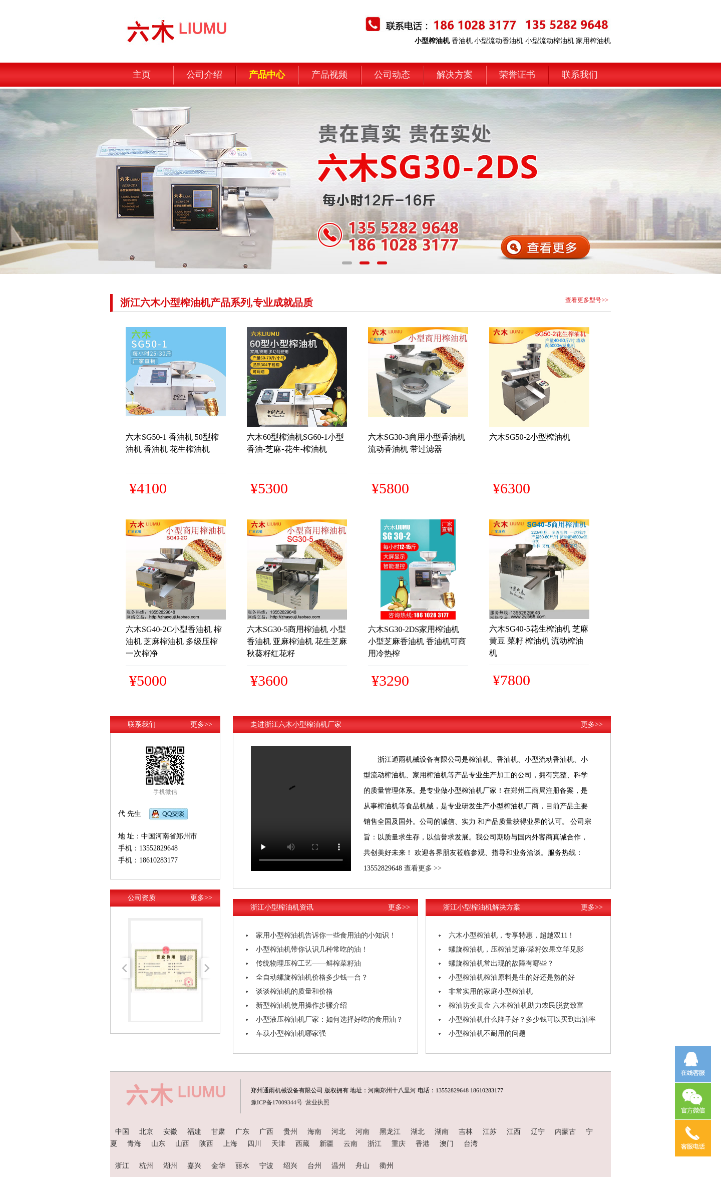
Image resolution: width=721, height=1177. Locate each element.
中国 (122, 1131)
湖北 (418, 1131)
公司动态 (392, 75)
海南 (314, 1131)
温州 (338, 1165)
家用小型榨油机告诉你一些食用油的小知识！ (326, 935)
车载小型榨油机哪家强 (291, 1033)
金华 (218, 1165)
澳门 (447, 1143)
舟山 (362, 1165)
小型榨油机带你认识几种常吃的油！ (312, 949)
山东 (158, 1143)
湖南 (442, 1131)
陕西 (206, 1143)
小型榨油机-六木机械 (153, 21)
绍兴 (290, 1165)
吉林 (466, 1131)
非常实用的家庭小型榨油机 (491, 991)
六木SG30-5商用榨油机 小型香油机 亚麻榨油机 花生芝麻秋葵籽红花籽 (297, 641)
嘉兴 (194, 1165)
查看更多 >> (423, 868)
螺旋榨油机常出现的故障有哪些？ (501, 963)
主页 (142, 75)
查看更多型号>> (586, 300)
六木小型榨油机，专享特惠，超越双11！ (511, 935)
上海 (230, 1143)
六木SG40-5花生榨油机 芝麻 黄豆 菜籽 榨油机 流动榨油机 (538, 641)
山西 (182, 1143)
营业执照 (317, 1102)
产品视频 (329, 75)
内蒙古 (565, 1131)
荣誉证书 (517, 75)
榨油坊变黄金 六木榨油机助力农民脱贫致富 (516, 1005)
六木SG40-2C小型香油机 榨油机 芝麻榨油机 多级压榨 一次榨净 (174, 641)
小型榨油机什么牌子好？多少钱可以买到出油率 (522, 1019)
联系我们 (580, 75)
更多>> (201, 724)
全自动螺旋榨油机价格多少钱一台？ (312, 977)
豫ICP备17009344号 (276, 1102)
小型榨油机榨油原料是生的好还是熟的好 (512, 977)
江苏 (490, 1131)
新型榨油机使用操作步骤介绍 (301, 1005)
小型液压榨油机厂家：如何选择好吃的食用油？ (329, 1019)
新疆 (326, 1143)
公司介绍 (204, 75)
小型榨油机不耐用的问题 (487, 1033)
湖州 (170, 1165)
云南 (350, 1143)
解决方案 (455, 75)
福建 (194, 1131)
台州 (314, 1165)
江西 (514, 1131)
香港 (423, 1143)
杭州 (146, 1165)
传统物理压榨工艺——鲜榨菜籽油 (308, 963)
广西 (266, 1131)
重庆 (399, 1143)
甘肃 (218, 1131)
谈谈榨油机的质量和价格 (294, 991)
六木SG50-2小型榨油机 (529, 437)
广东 (242, 1131)
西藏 (302, 1143)
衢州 (387, 1165)
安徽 (170, 1131)
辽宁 (538, 1131)
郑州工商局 (528, 790)
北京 (146, 1131)
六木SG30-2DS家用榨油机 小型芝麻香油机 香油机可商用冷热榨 (417, 641)
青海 (134, 1143)
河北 (338, 1131)
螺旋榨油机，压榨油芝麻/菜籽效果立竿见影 (516, 949)
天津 (278, 1143)
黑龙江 (390, 1131)
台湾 (471, 1143)
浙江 (375, 1143)
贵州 (290, 1131)
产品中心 (267, 75)
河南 (362, 1131)
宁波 (266, 1165)
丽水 (242, 1165)
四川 (254, 1143)
